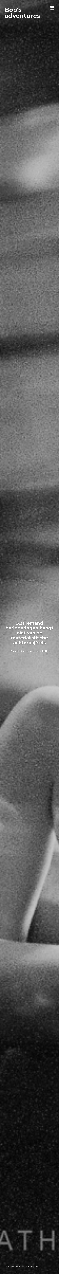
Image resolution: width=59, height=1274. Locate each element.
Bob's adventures (22, 12)
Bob (47, 651)
